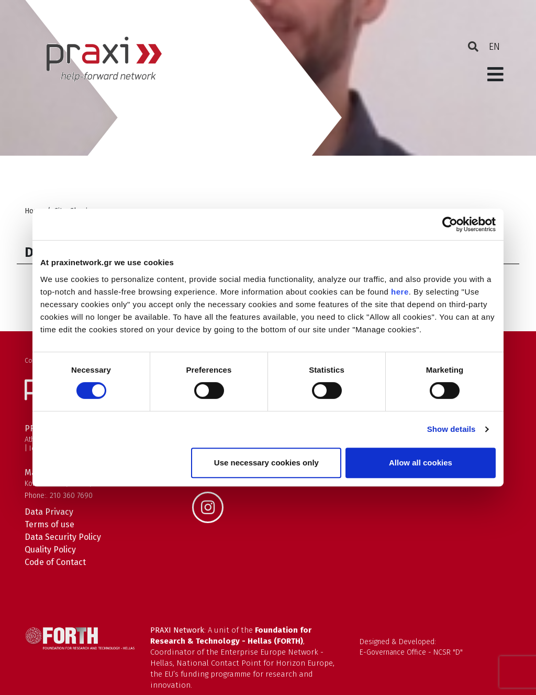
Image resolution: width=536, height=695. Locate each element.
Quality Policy (50, 550)
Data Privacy (49, 512)
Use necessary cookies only (266, 462)
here (400, 291)
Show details (451, 429)
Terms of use (49, 524)
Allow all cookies (420, 462)
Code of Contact (55, 562)
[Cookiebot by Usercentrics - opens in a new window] (450, 224)
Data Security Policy (63, 537)
